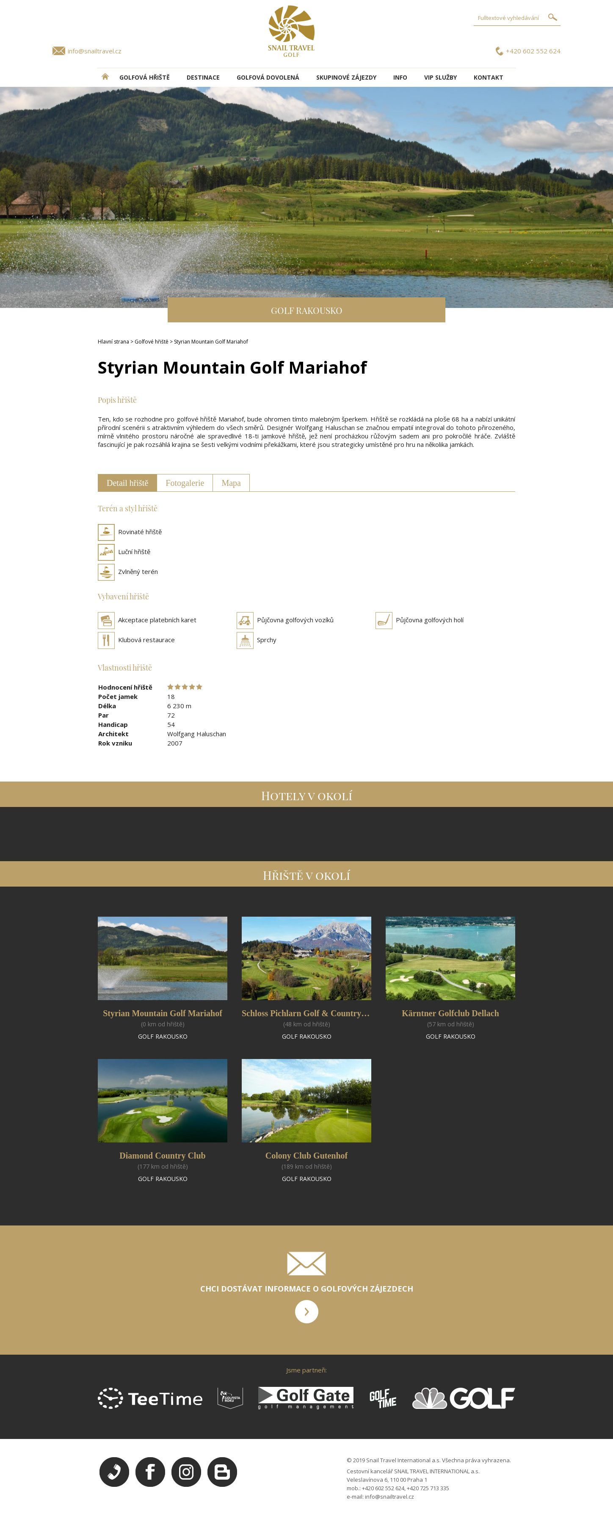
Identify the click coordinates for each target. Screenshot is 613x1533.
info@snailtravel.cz (94, 51)
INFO (400, 77)
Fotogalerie (185, 483)
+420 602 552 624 (533, 51)
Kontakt (488, 77)
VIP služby (440, 77)
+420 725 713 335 (428, 1488)
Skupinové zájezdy (346, 77)
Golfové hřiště (151, 341)
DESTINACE (203, 77)
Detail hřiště (127, 483)
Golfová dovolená (268, 77)
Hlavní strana (113, 341)
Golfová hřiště (144, 77)
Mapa (231, 483)
